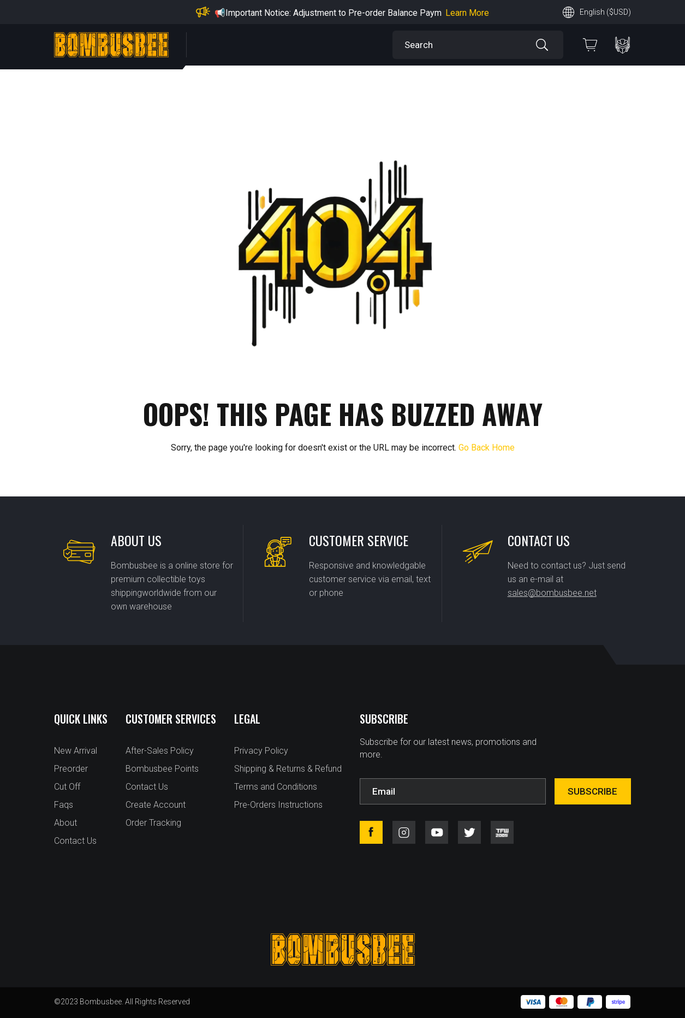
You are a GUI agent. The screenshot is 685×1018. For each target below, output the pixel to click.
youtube (436, 832)
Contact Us (75, 841)
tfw (502, 832)
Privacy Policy (261, 750)
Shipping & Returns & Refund (288, 769)
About (65, 823)
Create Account (156, 805)
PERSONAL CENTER (622, 45)
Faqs (63, 805)
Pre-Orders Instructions (278, 805)
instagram (403, 832)
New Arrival (75, 750)
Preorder (71, 769)
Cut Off (67, 787)
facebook (371, 832)
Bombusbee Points (162, 769)
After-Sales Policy (160, 750)
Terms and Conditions (275, 787)
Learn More (467, 13)
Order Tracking (153, 823)
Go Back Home (486, 447)
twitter (469, 832)
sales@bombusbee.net (552, 593)
